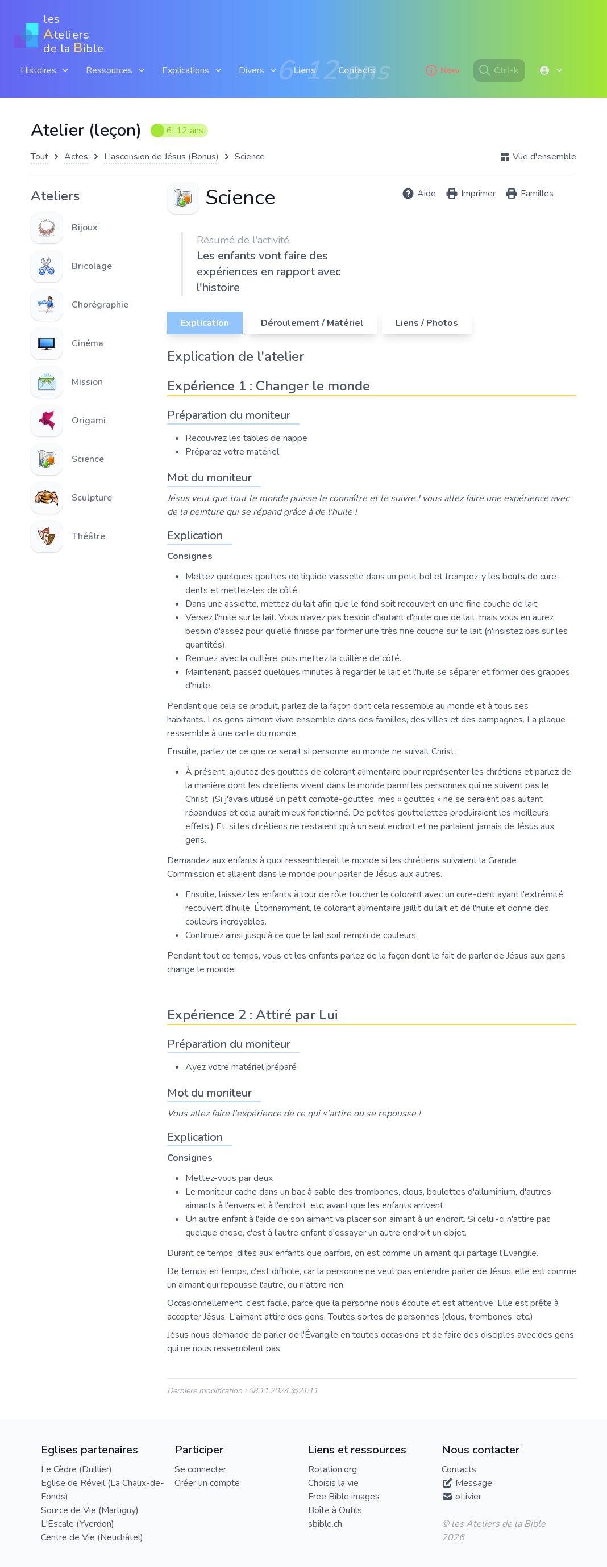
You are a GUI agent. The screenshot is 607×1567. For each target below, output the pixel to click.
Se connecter (200, 1469)
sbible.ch (325, 1524)
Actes (76, 156)
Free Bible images (344, 1496)
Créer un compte (207, 1483)
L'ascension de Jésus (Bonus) (161, 156)
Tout (39, 156)
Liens (304, 70)
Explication (205, 323)
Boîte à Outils (335, 1510)
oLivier (468, 1496)
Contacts (356, 70)
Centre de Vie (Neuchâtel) (92, 1537)
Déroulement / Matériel (312, 323)
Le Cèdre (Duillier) (76, 1469)
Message (473, 1483)
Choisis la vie (333, 1483)
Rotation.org (332, 1469)
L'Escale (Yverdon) (77, 1524)
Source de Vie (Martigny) (90, 1510)
